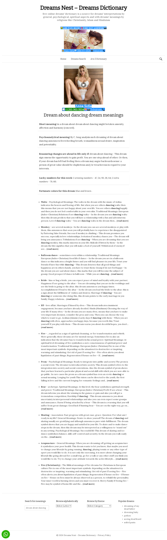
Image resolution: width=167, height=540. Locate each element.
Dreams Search (78, 59)
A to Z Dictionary (99, 59)
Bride (44, 280)
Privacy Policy (104, 535)
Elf (42, 305)
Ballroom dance (49, 255)
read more (122, 220)
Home (63, 59)
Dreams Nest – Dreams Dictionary (83, 8)
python (127, 515)
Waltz (44, 202)
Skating (45, 415)
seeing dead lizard (132, 519)
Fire (43, 333)
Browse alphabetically (67, 501)
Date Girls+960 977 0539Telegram (83, 50)
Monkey (45, 227)
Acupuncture (48, 443)
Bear (43, 386)
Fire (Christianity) (50, 465)
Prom (44, 361)
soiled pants (129, 522)
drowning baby (131, 512)
